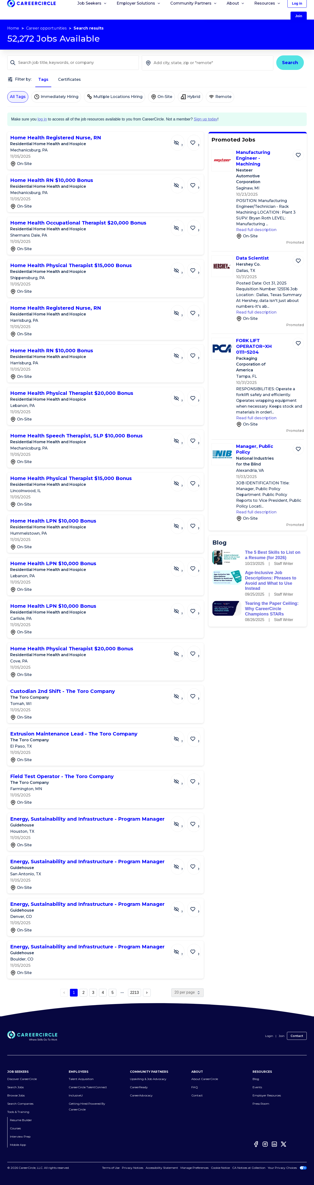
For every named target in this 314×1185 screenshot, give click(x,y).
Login (269, 1036)
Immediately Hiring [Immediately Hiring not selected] (56, 97)
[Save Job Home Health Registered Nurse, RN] (195, 140)
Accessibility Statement (162, 1168)
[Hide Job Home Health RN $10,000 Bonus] (181, 182)
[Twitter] (283, 1144)
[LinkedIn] (274, 1144)
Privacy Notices (132, 1168)
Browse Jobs (16, 1095)
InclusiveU (76, 1095)
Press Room (261, 1103)
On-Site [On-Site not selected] (161, 97)
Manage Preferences (194, 1168)
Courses (15, 1128)
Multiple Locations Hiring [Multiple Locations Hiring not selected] (114, 97)
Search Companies (20, 1103)
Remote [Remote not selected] (220, 97)
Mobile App (18, 1145)
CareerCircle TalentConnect (88, 1087)
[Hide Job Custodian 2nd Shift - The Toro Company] (181, 693)
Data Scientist (252, 258)
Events (257, 1087)
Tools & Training (18, 1112)
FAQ (194, 1087)
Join (281, 1036)
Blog (256, 1079)
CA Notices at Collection (248, 1168)
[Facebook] (256, 1144)
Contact (297, 1036)
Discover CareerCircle (22, 1079)
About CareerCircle (204, 1079)
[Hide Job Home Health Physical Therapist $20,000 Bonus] (181, 395)
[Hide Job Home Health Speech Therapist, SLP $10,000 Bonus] (181, 438)
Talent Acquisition (81, 1079)
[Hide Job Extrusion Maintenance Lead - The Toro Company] (181, 736)
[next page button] (147, 993)
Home (13, 28)
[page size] (187, 992)
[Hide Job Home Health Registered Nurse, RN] (181, 140)
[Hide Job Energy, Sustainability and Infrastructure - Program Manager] (181, 821)
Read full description (256, 229)
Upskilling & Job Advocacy (148, 1079)
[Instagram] (265, 1144)
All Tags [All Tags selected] (18, 96)
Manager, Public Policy (254, 449)
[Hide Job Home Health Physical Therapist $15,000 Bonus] (181, 268)
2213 (134, 992)
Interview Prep (20, 1136)
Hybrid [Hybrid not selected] (190, 97)
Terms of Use (111, 1168)
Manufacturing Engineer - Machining (253, 158)
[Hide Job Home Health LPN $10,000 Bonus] (181, 523)
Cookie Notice (220, 1168)
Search (290, 62)
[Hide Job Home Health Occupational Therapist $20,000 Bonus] (181, 225)
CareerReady (139, 1087)
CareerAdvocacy (141, 1095)
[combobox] (207, 62)
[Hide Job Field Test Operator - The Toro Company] (181, 779)
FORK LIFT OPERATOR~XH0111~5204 (254, 346)
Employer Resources (267, 1095)
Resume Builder (21, 1120)
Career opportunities (46, 28)
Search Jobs (15, 1087)
